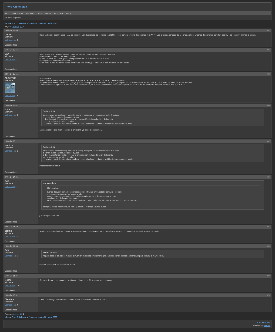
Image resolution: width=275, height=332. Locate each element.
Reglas (48, 13)
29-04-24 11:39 (11, 227)
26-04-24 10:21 (11, 141)
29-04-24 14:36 (11, 246)
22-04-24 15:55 (11, 74)
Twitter (40, 13)
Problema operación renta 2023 (42, 23)
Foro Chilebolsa (16, 6)
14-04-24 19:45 (11, 30)
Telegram (30, 13)
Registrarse (58, 13)
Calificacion (10, 40)
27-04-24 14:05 (11, 177)
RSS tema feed (263, 322)
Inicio (7, 13)
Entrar (68, 13)
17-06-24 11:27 (11, 276)
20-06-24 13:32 (11, 295)
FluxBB (267, 325)
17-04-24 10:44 (11, 50)
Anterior (15, 26)
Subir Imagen (17, 13)
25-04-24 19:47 (11, 105)
